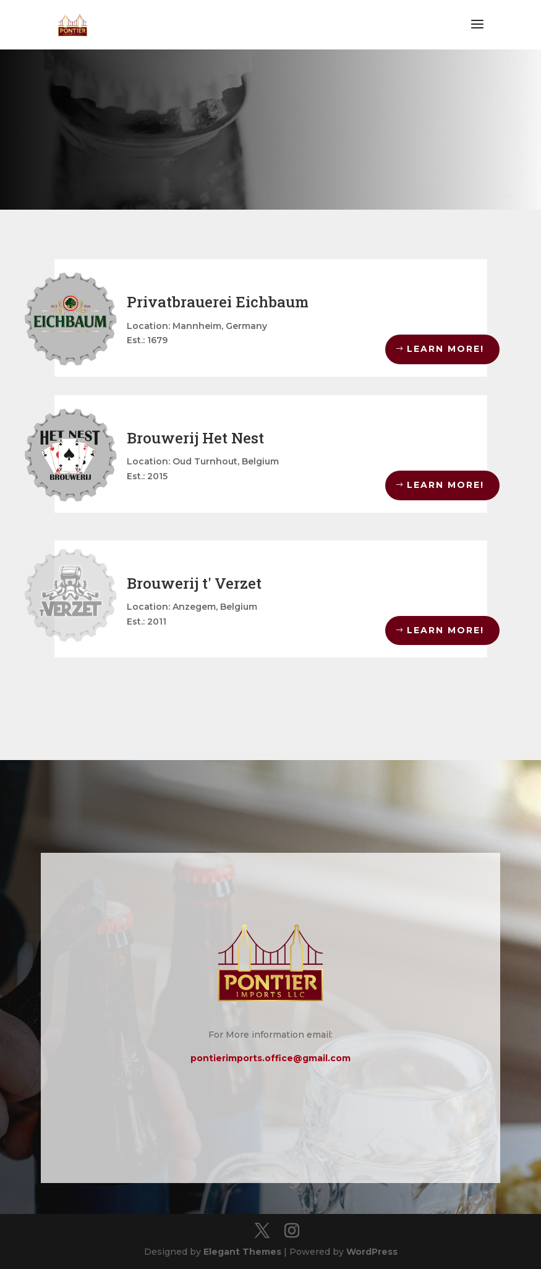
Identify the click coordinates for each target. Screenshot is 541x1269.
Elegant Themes (242, 1251)
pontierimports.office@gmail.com (270, 1058)
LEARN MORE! (445, 348)
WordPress (372, 1251)
